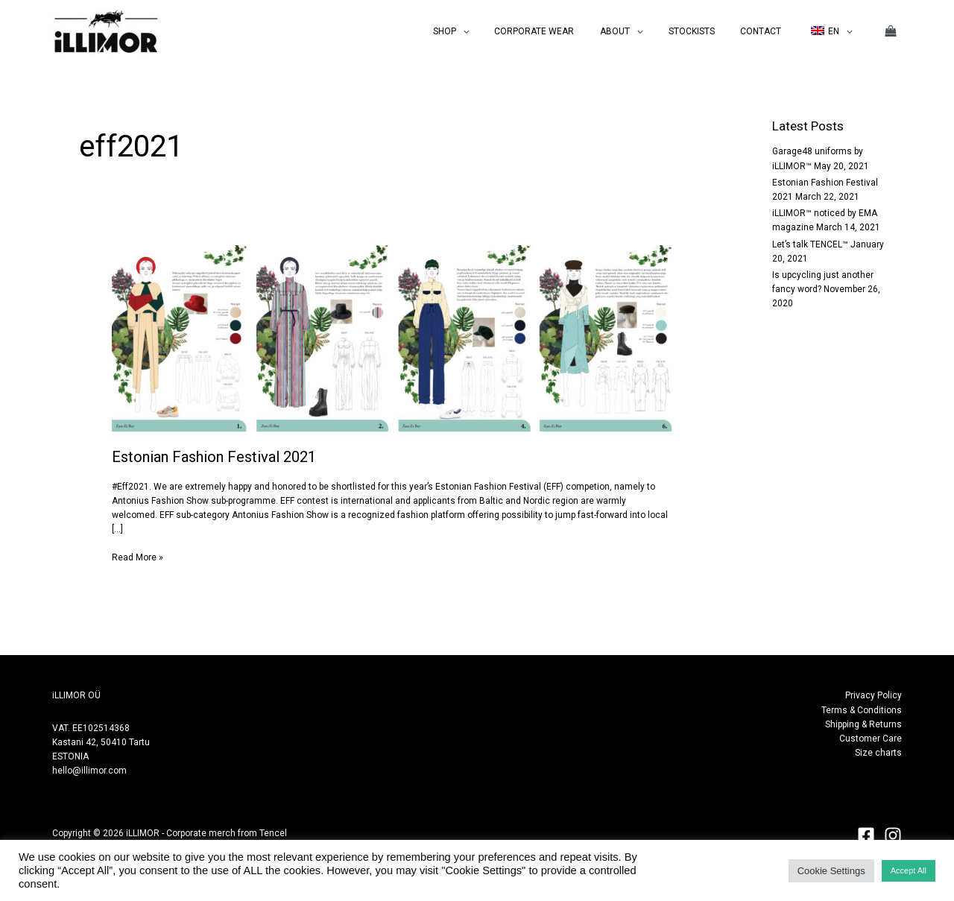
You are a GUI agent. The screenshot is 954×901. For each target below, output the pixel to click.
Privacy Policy (873, 695)
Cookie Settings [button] (831, 870)
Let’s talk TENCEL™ (810, 244)
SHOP (487, 31)
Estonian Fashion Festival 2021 (214, 457)
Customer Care (870, 738)
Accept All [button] (908, 870)
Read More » (137, 557)
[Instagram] (893, 835)
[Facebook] (866, 835)
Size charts (878, 752)
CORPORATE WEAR (570, 31)
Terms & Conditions (861, 710)
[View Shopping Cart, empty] (890, 32)
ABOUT (642, 31)
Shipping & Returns (863, 724)
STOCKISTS (711, 31)
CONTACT (772, 31)
